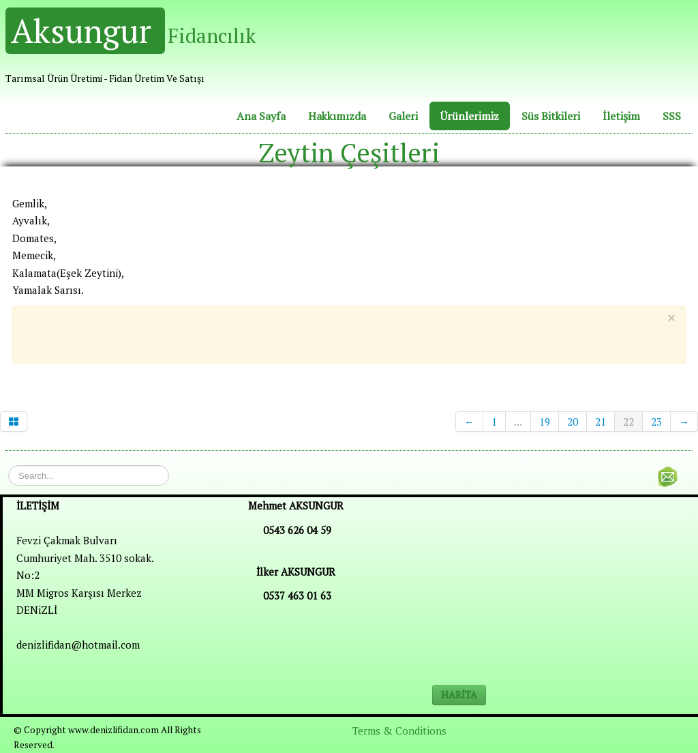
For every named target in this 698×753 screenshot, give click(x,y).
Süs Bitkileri (550, 115)
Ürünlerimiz (469, 115)
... (518, 421)
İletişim (621, 115)
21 (600, 421)
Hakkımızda (337, 115)
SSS (672, 115)
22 (628, 421)
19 (544, 421)
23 (656, 421)
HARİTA (459, 694)
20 (572, 421)
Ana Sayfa (261, 115)
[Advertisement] (338, 332)
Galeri (403, 115)
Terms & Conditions (399, 730)
